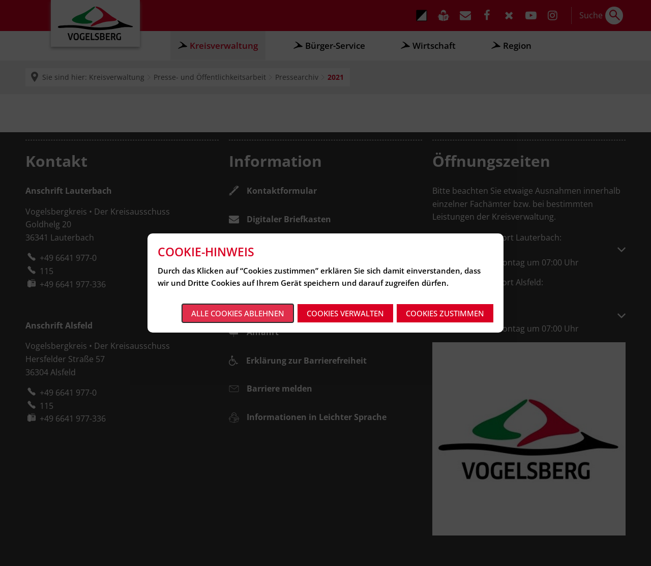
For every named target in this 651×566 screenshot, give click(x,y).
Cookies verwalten (345, 313)
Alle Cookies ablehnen (237, 313)
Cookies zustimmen (445, 313)
